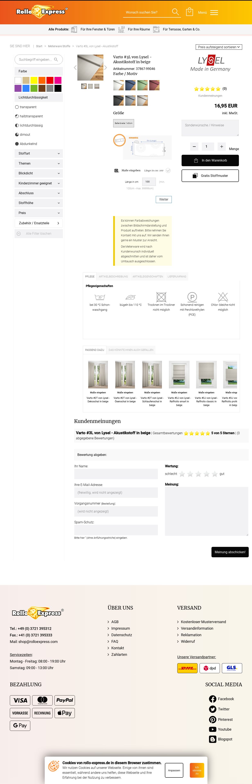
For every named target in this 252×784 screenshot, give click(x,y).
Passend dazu (94, 349)
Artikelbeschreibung (113, 276)
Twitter (219, 709)
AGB (115, 622)
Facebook (221, 699)
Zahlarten (119, 654)
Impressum (120, 628)
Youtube (220, 729)
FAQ (114, 641)
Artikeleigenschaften (148, 276)
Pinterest (221, 719)
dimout (22, 134)
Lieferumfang (177, 276)
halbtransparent (29, 116)
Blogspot (220, 739)
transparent (25, 107)
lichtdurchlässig (29, 125)
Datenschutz (121, 635)
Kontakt (117, 648)
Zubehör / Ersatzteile (34, 223)
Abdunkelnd (26, 143)
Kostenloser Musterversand (203, 622)
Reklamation (191, 635)
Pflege (89, 276)
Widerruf (188, 641)
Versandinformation (197, 628)
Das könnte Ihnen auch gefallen (131, 349)
